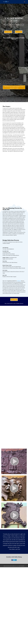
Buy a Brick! (18, 31)
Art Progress (8, 31)
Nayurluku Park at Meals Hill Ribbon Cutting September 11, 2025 (14, 87)
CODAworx (19, 331)
